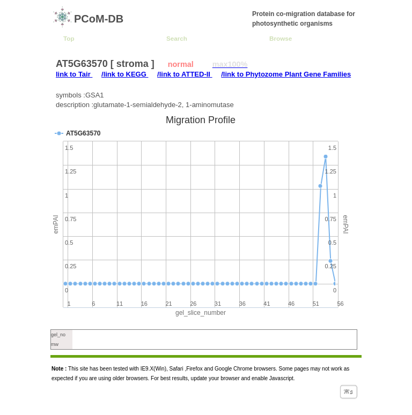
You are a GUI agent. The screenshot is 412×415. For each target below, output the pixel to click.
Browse (280, 38)
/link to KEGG (124, 74)
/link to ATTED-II (184, 74)
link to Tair (74, 74)
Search (176, 38)
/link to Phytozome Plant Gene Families (286, 74)
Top (69, 38)
